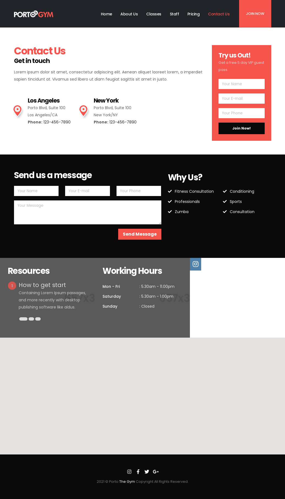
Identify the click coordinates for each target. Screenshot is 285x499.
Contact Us (218, 14)
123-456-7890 (57, 122)
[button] (23, 319)
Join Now (255, 13)
